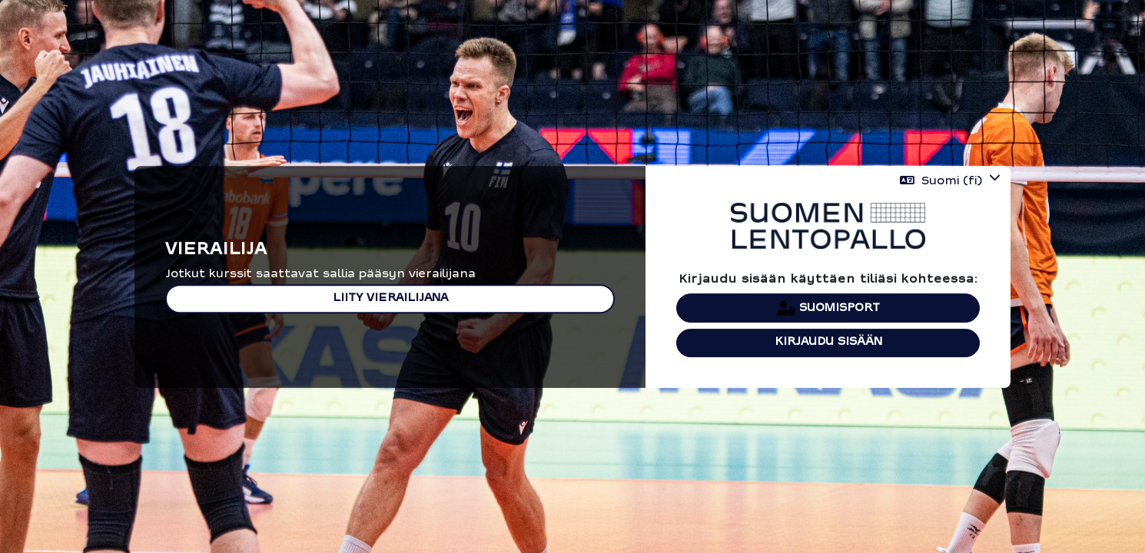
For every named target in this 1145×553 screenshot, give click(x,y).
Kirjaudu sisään (828, 342)
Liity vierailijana (390, 298)
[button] (950, 181)
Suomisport (828, 308)
